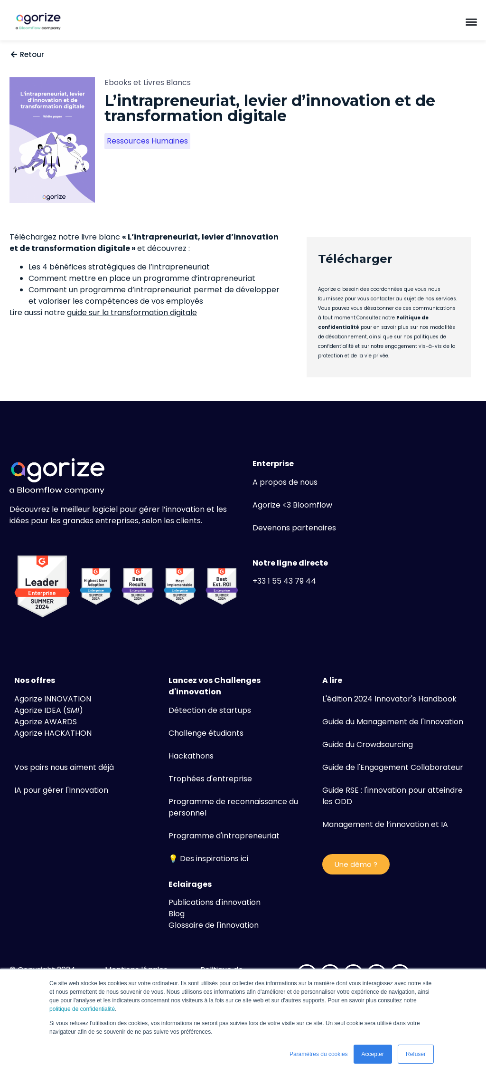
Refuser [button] (416, 1054)
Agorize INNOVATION (52, 698)
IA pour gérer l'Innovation (61, 790)
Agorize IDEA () (48, 710)
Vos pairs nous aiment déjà (64, 767)
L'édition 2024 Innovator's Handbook (389, 698)
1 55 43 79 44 (292, 581)
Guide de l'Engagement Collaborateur (392, 767)
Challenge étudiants (205, 733)
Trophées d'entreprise (210, 778)
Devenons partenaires (294, 527)
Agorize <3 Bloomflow (292, 505)
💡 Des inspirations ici (208, 858)
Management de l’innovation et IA (385, 824)
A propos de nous (285, 482)
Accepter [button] (373, 1054)
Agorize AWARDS (45, 721)
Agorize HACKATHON (53, 733)
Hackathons (191, 755)
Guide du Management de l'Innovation (392, 721)
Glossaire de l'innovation (213, 925)
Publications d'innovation (214, 902)
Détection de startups (209, 710)
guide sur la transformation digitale (132, 312)
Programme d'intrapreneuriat (224, 835)
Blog (176, 913)
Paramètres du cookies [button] (319, 1054)
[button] (471, 21)
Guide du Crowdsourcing (367, 744)
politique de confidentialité (82, 1009)
